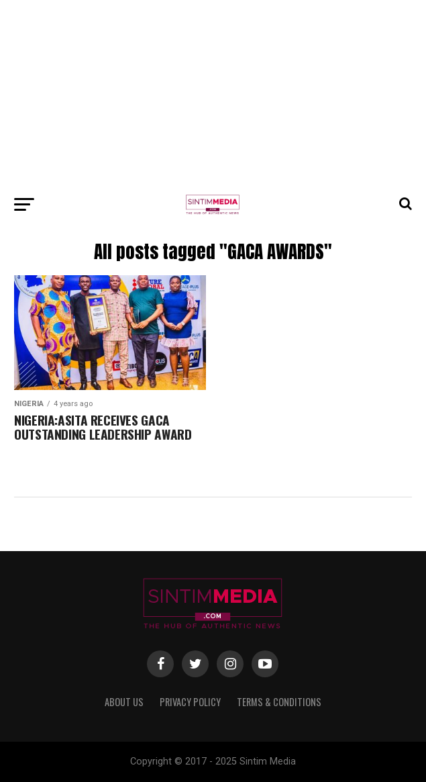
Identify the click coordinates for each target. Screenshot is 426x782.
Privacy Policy (190, 702)
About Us (124, 702)
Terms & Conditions (279, 702)
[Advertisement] (213, 94)
